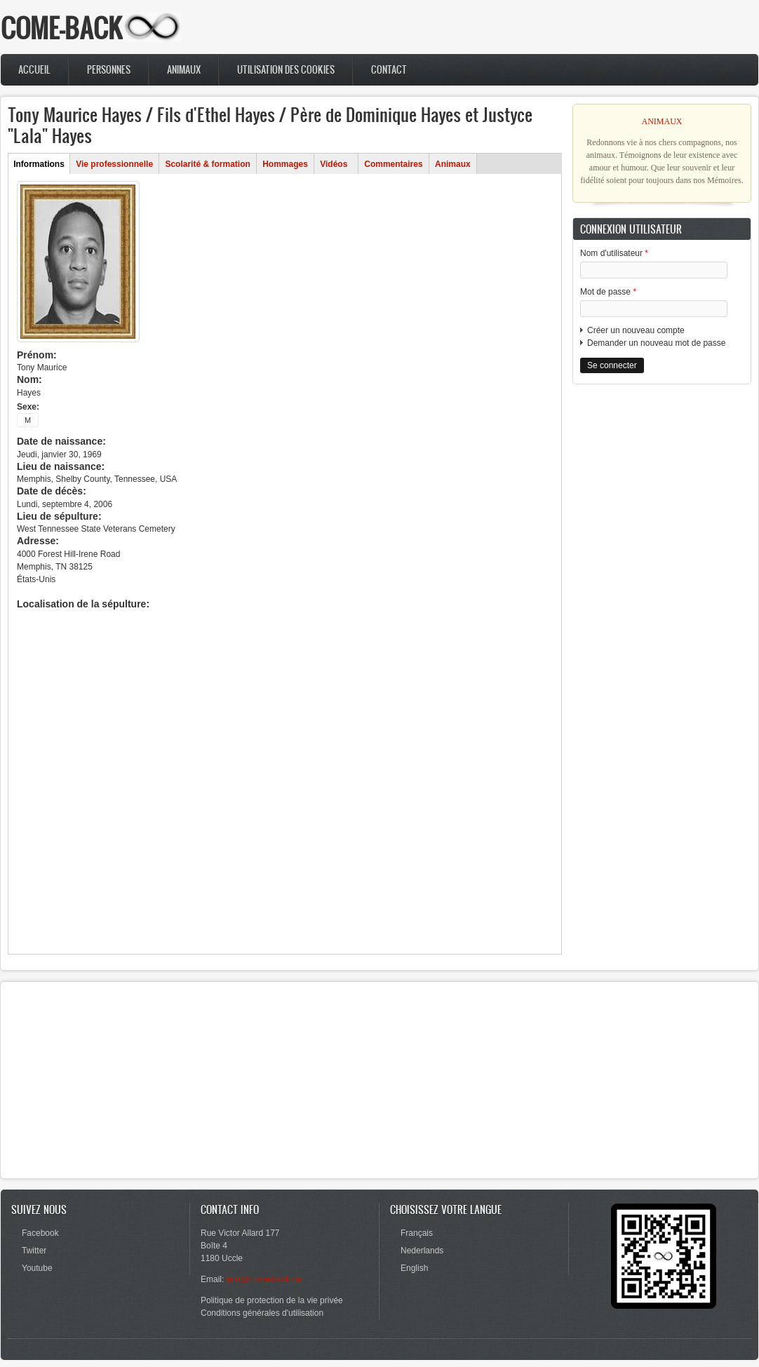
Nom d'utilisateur (614, 253)
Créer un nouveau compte (636, 330)
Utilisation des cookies (286, 69)
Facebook (40, 1233)
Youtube (37, 1268)
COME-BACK (62, 27)
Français (417, 1233)
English (414, 1268)
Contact (389, 69)
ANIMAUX (662, 121)
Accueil (34, 69)
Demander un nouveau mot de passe (656, 343)
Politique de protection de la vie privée (272, 1300)
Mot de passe (608, 292)
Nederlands (422, 1250)
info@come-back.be (264, 1279)
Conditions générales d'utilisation (262, 1313)
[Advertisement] (661, 482)
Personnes (108, 69)
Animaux (184, 69)
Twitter (34, 1250)
